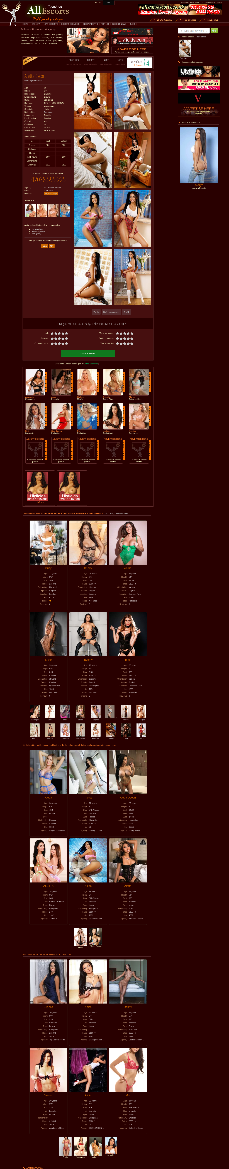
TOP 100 (105, 24)
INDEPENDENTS (90, 24)
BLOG (132, 24)
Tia (111, 717)
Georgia (141, 718)
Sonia (50, 718)
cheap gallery (37, 226)
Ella (126, 737)
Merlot (35, 737)
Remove (183, 58)
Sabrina (65, 737)
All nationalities (122, 513)
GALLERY (36, 24)
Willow (126, 718)
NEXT (101, 62)
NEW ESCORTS (51, 24)
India (65, 718)
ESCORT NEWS (119, 24)
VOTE (116, 62)
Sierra (80, 718)
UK (109, 3)
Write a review (88, 353)
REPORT (86, 62)
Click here (48, 188)
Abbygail (35, 718)
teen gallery (37, 231)
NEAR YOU (69, 62)
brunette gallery (38, 229)
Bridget (111, 737)
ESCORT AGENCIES (70, 24)
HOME (25, 24)
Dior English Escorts (33, 79)
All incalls (109, 513)
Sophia (96, 718)
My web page (51, 191)
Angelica (96, 737)
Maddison (80, 737)
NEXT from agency (111, 312)
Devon (141, 737)
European (48, 111)
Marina (50, 737)
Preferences (201, 37)
